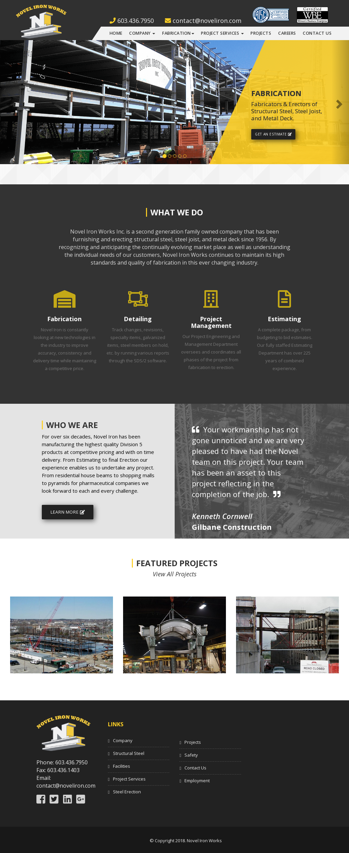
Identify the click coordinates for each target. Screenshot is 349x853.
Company (123, 740)
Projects (261, 33)
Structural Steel (128, 753)
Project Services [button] (222, 33)
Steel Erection (127, 792)
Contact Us (317, 33)
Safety (191, 755)
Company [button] (142, 33)
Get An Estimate (273, 134)
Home (116, 33)
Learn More (68, 512)
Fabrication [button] (178, 33)
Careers (287, 33)
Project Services (129, 779)
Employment (197, 781)
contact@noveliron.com (203, 21)
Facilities (121, 766)
